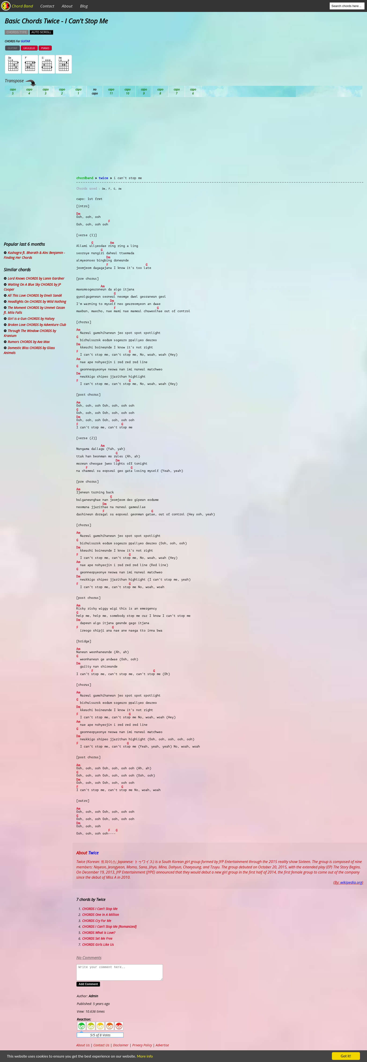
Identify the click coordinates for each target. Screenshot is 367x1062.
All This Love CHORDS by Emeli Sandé (35, 295)
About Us (83, 1045)
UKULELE (29, 48)
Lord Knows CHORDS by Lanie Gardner (36, 278)
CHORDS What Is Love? (98, 932)
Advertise (162, 1045)
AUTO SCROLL (41, 32)
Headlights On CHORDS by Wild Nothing (37, 301)
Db (95, 91)
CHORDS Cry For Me (96, 920)
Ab (13, 91)
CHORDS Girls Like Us (98, 944)
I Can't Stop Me (128, 178)
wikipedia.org (351, 882)
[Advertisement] (219, 139)
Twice (103, 178)
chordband (84, 178)
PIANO (45, 48)
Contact (47, 6)
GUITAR (12, 48)
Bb (45, 91)
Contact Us (101, 1045)
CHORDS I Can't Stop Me (99, 909)
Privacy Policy (142, 1045)
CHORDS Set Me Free (97, 938)
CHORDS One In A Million (100, 914)
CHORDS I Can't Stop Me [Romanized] (109, 926)
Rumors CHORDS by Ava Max (29, 342)
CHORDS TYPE (17, 32)
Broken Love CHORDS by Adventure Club (37, 324)
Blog (84, 6)
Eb (127, 91)
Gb (177, 91)
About (67, 6)
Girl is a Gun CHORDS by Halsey (31, 318)
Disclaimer (120, 1045)
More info (142, 1056)
